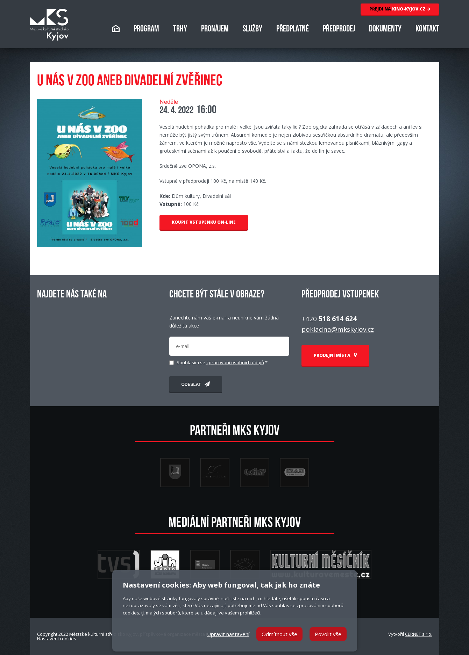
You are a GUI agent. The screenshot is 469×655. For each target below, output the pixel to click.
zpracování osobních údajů (235, 362)
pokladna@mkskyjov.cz (337, 329)
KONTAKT (427, 29)
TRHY (180, 29)
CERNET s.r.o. (418, 634)
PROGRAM (146, 29)
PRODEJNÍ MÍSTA (335, 355)
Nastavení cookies (56, 638)
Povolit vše (328, 634)
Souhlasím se (222, 362)
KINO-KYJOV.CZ (400, 9)
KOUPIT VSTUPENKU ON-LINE (204, 222)
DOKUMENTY (385, 29)
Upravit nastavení (228, 634)
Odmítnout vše (279, 634)
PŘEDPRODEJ (339, 29)
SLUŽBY (252, 29)
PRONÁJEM (215, 29)
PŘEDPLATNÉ (292, 29)
